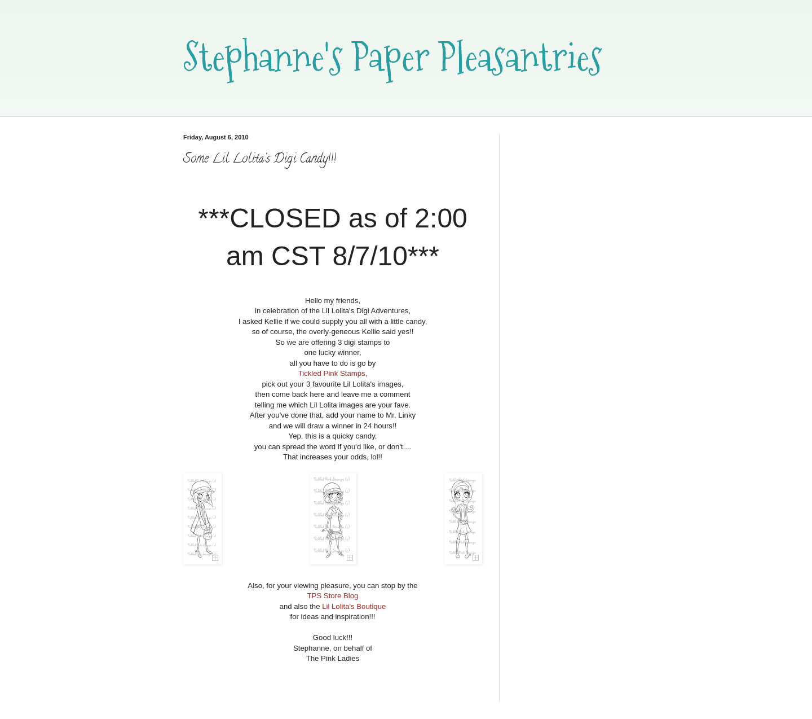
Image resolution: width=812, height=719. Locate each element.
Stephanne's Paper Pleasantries (392, 56)
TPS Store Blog (333, 595)
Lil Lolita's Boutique (354, 606)
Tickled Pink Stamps (331, 373)
